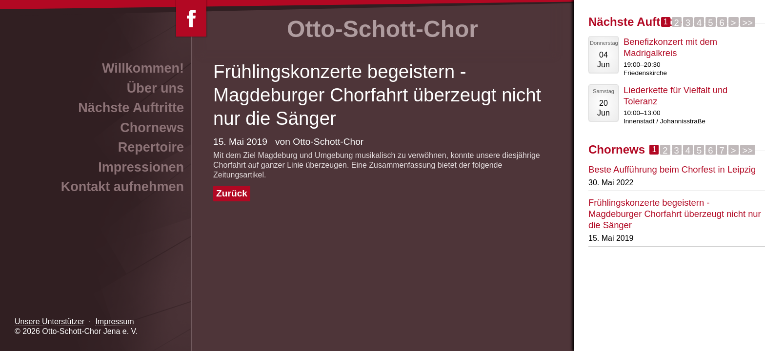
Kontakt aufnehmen (122, 186)
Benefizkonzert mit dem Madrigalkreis (670, 47)
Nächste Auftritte (131, 107)
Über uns (155, 88)
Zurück (231, 193)
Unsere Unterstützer (49, 321)
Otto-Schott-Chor (382, 29)
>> (748, 22)
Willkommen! (143, 68)
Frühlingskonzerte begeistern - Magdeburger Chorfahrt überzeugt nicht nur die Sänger (674, 213)
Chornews (152, 127)
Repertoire (151, 147)
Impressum (114, 321)
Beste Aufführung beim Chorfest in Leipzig (672, 169)
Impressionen (141, 167)
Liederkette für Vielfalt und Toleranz (675, 95)
